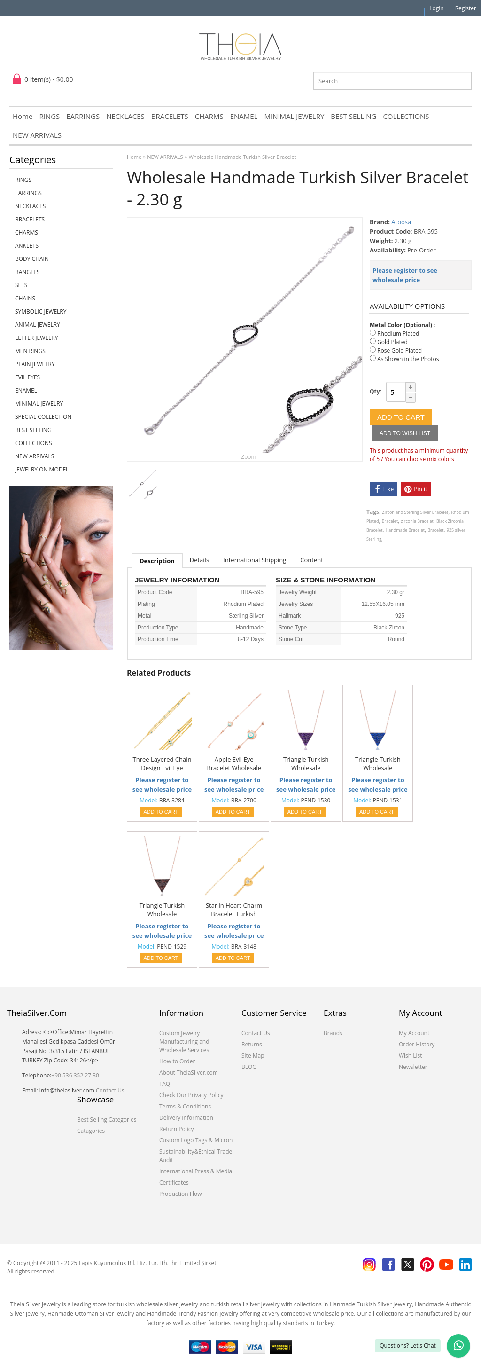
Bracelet (390, 521)
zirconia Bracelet (417, 521)
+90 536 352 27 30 (75, 1075)
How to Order (177, 1061)
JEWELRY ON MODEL (42, 469)
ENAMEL (244, 116)
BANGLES (27, 272)
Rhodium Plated (398, 334)
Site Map (252, 1056)
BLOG (248, 1067)
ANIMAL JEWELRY (37, 325)
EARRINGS (83, 116)
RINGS (49, 116)
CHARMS (209, 116)
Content (311, 560)
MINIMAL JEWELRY (294, 116)
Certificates (174, 1182)
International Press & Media (195, 1171)
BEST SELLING (353, 116)
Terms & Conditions (185, 1106)
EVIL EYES (27, 377)
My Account (414, 1033)
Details (199, 560)
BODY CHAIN (32, 259)
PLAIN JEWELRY (35, 364)
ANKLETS (27, 246)
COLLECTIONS (406, 116)
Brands (333, 1033)
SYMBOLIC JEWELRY (40, 311)
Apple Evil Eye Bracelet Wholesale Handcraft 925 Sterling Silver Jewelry (234, 764)
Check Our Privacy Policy (191, 1095)
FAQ (164, 1084)
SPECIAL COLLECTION (43, 417)
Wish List (410, 1056)
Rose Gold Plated (399, 350)
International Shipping (254, 560)
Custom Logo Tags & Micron (196, 1140)
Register (465, 8)
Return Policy (176, 1129)
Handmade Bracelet (405, 530)
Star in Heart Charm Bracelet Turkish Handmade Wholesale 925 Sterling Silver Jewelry (234, 910)
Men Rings (30, 351)
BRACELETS (169, 116)
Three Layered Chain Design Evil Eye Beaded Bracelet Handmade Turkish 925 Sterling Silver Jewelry (162, 764)
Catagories (91, 1131)
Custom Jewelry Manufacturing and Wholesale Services (184, 1041)
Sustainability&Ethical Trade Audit (195, 1155)
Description (157, 561)
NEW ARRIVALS (37, 135)
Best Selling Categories (106, 1119)
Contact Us (110, 1090)
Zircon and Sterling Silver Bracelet (415, 512)
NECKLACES (125, 116)
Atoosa (401, 222)
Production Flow (180, 1194)
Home (22, 116)
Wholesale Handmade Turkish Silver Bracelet (242, 156)
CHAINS (25, 298)
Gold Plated (392, 342)
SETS (21, 285)
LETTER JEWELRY (36, 338)
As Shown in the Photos (408, 359)
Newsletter (413, 1067)
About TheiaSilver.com (188, 1072)
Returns (251, 1044)
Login (436, 8)
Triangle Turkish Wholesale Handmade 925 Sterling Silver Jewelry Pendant (306, 764)
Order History (416, 1044)
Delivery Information (186, 1118)
